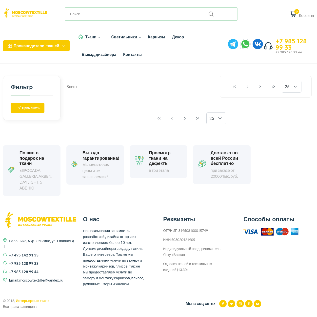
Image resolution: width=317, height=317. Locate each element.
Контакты (132, 54)
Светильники (126, 36)
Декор (178, 36)
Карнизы (156, 36)
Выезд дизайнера (99, 54)
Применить (29, 108)
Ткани (92, 36)
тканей (36, 45)
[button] (295, 86)
